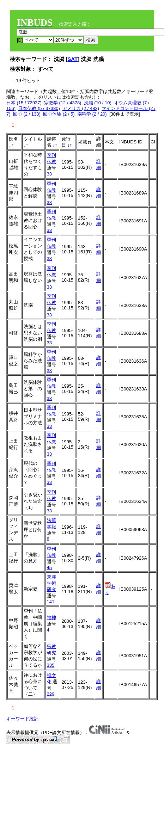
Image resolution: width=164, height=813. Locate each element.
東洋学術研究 (51, 583)
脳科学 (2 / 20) (92, 114)
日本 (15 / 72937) (24, 102)
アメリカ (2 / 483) (80, 108)
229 (51, 694)
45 (49, 567)
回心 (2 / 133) (27, 114)
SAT (72, 59)
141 (51, 601)
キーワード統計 (22, 718)
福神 (51, 617)
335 (51, 665)
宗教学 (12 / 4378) (62, 102)
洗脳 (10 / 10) (97, 102)
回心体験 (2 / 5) (59, 114)
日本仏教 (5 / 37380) (39, 108)
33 (49, 174)
